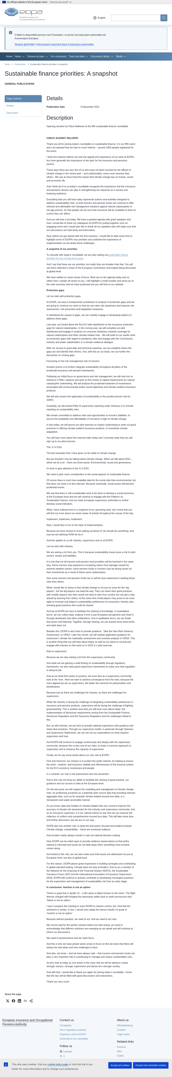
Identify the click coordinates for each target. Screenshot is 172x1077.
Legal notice (123, 1034)
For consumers (59, 56)
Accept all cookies (120, 1065)
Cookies (121, 1030)
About (18, 56)
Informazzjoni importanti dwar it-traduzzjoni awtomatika (65, 44)
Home (9, 56)
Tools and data (76, 56)
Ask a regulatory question (73, 1030)
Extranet (121, 1047)
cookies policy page (57, 1064)
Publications (20, 64)
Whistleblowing (125, 1025)
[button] (7, 1001)
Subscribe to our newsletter (74, 1038)
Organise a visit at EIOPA (73, 1034)
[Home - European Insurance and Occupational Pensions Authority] (25, 14)
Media (119, 56)
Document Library (100, 56)
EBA (119, 1051)
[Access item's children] (24, 56)
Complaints (66, 1025)
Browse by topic (36, 56)
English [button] (99, 18)
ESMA (120, 1056)
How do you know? (61, 2)
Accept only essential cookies (150, 1065)
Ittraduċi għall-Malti (24, 44)
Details (10, 105)
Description (12, 113)
